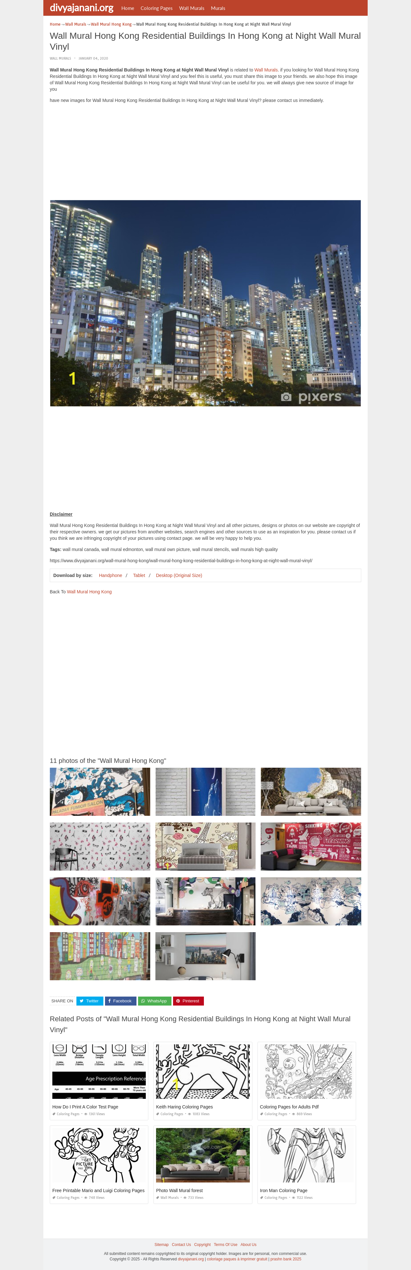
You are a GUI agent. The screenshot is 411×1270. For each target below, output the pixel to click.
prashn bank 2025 (285, 1259)
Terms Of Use (225, 1244)
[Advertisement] (205, 153)
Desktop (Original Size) (179, 575)
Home (127, 8)
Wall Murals (192, 8)
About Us (248, 1244)
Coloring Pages (157, 8)
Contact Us (181, 1244)
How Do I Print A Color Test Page (85, 1106)
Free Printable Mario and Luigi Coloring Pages (98, 1190)
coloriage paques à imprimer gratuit (237, 1259)
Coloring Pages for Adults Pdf (289, 1106)
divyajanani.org (81, 7)
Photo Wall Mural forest (179, 1190)
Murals (218, 8)
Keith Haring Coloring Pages (184, 1106)
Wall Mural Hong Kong (89, 591)
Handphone (110, 575)
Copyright (202, 1244)
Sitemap (161, 1244)
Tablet (139, 575)
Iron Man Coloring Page (284, 1190)
